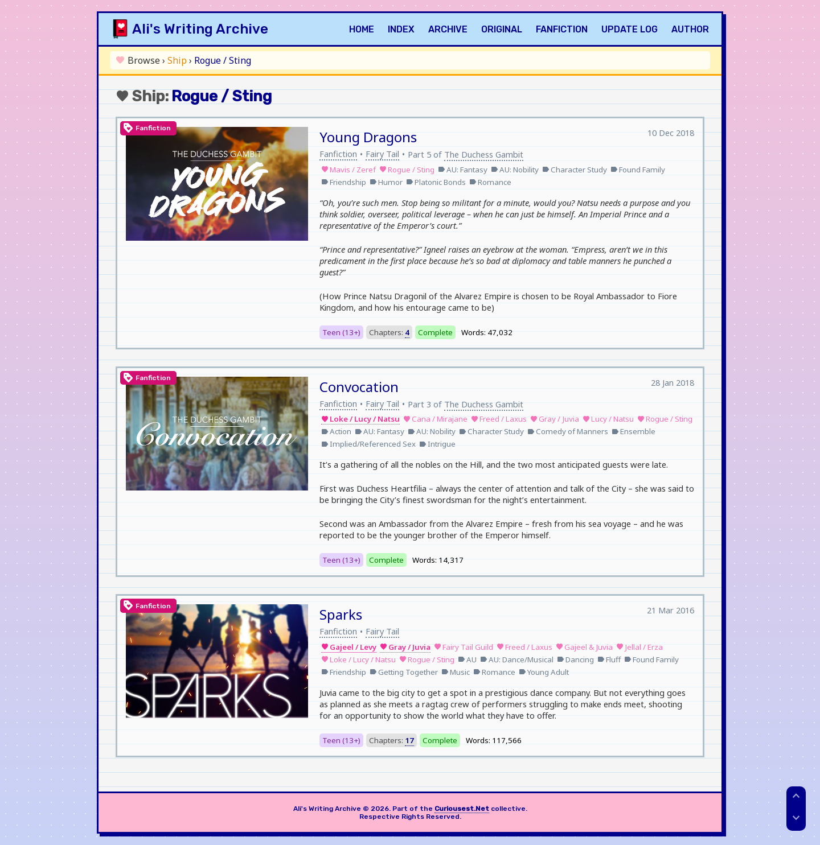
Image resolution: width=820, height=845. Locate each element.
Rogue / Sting (406, 169)
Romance (490, 182)
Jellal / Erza (639, 647)
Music (455, 672)
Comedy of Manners (567, 431)
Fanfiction (562, 29)
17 (409, 740)
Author (690, 29)
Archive (448, 29)
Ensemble (633, 431)
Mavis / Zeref (348, 169)
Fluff (609, 659)
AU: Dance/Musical (517, 659)
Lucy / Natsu (608, 419)
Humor (386, 182)
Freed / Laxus (499, 419)
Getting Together (404, 672)
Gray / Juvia (554, 419)
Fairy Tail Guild (463, 647)
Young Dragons (368, 136)
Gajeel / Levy (348, 647)
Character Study (574, 169)
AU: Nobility (515, 169)
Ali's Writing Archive (200, 29)
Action (336, 431)
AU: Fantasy (462, 169)
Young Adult (544, 672)
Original (501, 29)
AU (467, 659)
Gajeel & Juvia (584, 647)
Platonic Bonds (436, 182)
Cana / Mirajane (435, 419)
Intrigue (437, 444)
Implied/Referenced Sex (368, 444)
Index (401, 29)
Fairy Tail (382, 153)
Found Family (637, 169)
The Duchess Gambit (483, 154)
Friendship (343, 182)
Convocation (359, 386)
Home (361, 29)
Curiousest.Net (461, 809)
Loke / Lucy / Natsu (360, 419)
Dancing (575, 659)
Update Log (629, 29)
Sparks (340, 614)
